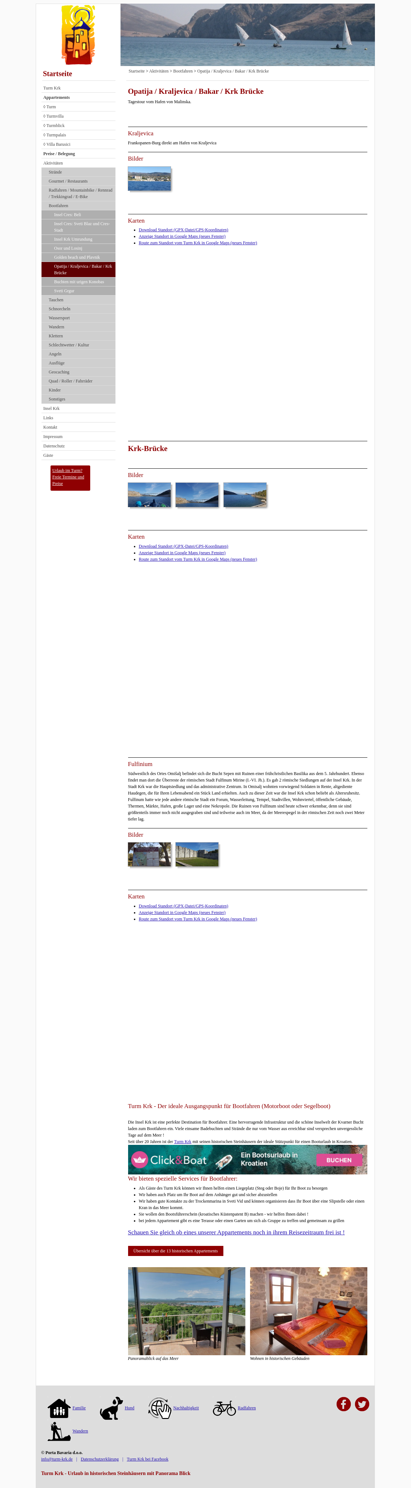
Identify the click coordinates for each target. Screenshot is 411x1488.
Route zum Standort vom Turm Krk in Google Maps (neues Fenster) (198, 242)
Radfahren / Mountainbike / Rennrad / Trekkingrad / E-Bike (81, 193)
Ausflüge (57, 363)
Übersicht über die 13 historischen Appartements (176, 1250)
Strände (55, 172)
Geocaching (59, 372)
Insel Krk (51, 408)
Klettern (56, 335)
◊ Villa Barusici (56, 144)
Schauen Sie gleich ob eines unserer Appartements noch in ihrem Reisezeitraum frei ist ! (236, 1232)
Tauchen (56, 299)
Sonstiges (57, 399)
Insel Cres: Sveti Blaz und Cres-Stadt (82, 227)
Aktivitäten (53, 163)
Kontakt (50, 427)
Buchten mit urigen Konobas (79, 281)
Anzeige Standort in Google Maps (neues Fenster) (182, 236)
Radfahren (234, 1408)
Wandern (56, 326)
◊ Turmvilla (53, 116)
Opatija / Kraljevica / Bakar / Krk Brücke (83, 269)
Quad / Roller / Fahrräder (70, 381)
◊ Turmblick (54, 125)
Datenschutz (54, 445)
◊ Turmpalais (54, 134)
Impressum (52, 436)
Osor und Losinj (68, 248)
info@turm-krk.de (57, 1459)
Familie (67, 1408)
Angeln (55, 353)
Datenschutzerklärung (100, 1459)
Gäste (48, 455)
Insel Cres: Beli (67, 214)
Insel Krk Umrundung (73, 239)
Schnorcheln (59, 308)
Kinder (55, 390)
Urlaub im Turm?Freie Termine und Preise (68, 477)
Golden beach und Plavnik (77, 257)
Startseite (57, 74)
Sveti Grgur (64, 290)
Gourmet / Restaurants (68, 181)
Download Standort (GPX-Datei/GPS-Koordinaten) (183, 229)
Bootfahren (58, 205)
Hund (117, 1408)
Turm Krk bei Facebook (147, 1459)
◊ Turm (49, 106)
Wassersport (59, 317)
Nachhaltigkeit (173, 1408)
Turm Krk (52, 88)
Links (48, 417)
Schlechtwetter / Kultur (69, 344)
